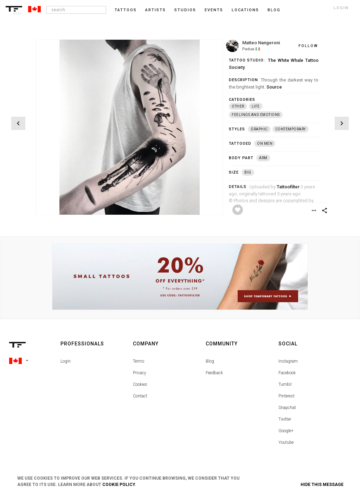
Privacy (139, 372)
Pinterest (286, 396)
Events (214, 10)
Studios (185, 10)
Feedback (214, 372)
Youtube (286, 442)
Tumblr (285, 384)
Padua (248, 49)
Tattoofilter (288, 186)
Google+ (286, 430)
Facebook (287, 372)
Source (274, 87)
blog (274, 10)
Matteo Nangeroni (261, 42)
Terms (138, 361)
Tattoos (126, 10)
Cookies (140, 384)
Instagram (288, 361)
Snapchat (287, 407)
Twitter (284, 419)
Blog (210, 361)
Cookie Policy (118, 484)
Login (65, 361)
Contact (140, 396)
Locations (245, 10)
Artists (155, 10)
